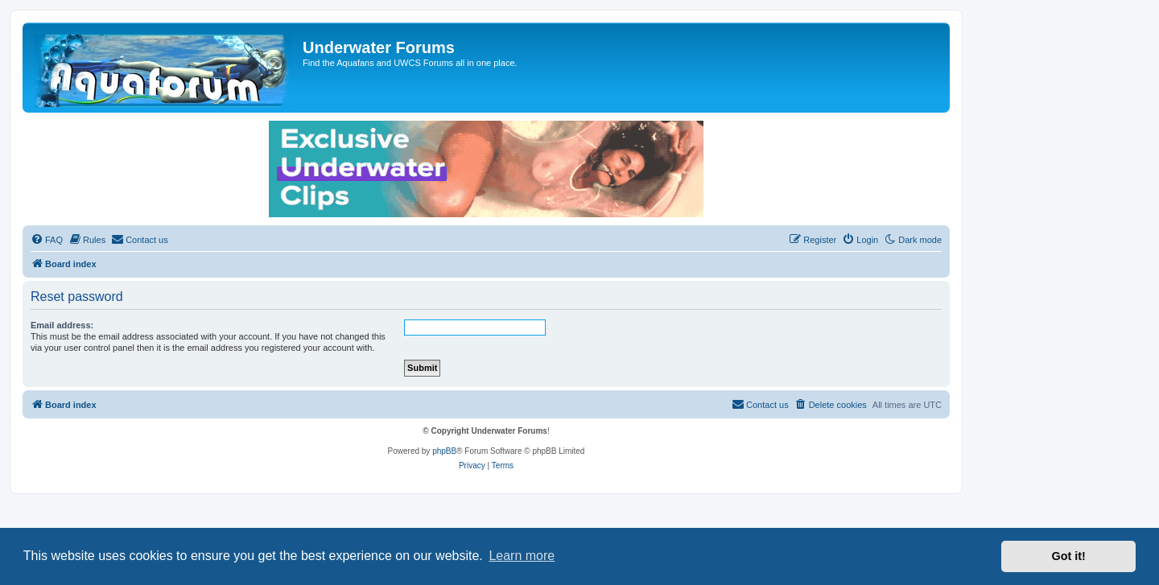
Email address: (62, 325)
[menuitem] (47, 239)
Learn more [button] (522, 555)
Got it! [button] (1069, 556)
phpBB (444, 451)
